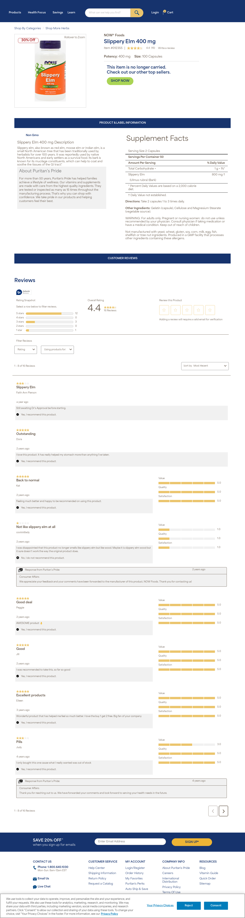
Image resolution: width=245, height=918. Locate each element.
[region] (122, 906)
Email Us (43, 878)
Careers (167, 873)
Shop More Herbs (57, 28)
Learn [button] (73, 12)
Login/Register (135, 868)
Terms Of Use (171, 892)
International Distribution (170, 880)
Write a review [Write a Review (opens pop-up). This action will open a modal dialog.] (166, 48)
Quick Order (207, 878)
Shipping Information (102, 873)
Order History (134, 873)
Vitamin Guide (208, 873)
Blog (202, 868)
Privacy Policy (171, 887)
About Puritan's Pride (176, 868)
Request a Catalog (100, 883)
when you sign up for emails (54, 843)
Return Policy (97, 878)
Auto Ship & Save (136, 889)
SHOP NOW (120, 81)
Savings (58, 12)
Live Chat (44, 886)
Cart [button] (168, 12)
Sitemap (204, 883)
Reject (189, 905)
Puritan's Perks (135, 883)
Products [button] (16, 12)
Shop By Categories (27, 28)
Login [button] (156, 12)
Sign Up (192, 842)
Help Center (96, 868)
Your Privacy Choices (160, 905)
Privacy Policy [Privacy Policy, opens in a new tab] (109, 914)
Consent (216, 905)
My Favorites (134, 878)
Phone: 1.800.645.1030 (53, 867)
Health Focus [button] (38, 12)
